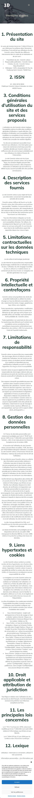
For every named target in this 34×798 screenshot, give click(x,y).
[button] (31, 762)
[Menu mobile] (28, 5)
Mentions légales (12, 796)
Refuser (17, 787)
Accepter (17, 782)
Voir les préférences (17, 792)
